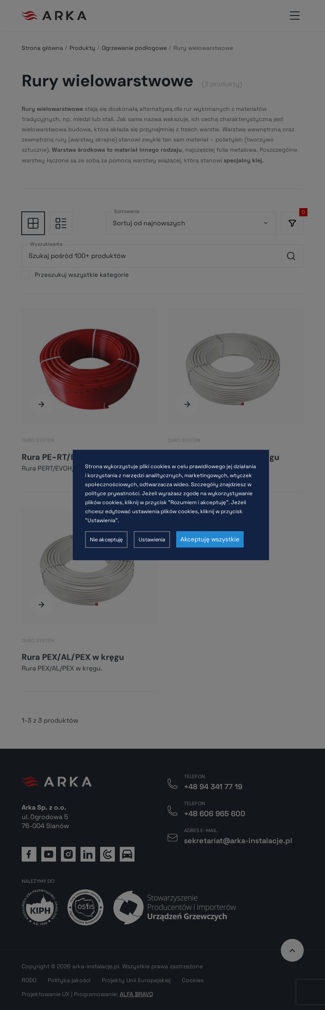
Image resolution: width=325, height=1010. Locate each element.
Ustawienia (152, 539)
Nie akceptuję (106, 539)
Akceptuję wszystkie (210, 539)
